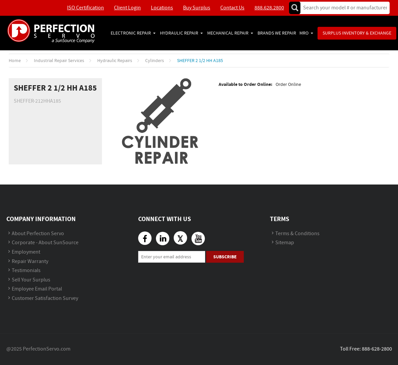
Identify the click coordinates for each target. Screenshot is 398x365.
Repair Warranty (30, 261)
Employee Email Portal (37, 289)
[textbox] (343, 8)
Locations (162, 7)
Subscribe (225, 257)
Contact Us (232, 7)
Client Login (127, 7)
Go (294, 8)
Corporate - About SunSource (45, 242)
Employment (26, 252)
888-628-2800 (377, 349)
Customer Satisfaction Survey (45, 298)
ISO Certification (85, 7)
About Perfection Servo (38, 233)
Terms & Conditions (297, 233)
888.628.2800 (269, 7)
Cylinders (154, 61)
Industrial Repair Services (59, 61)
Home (15, 61)
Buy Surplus (196, 7)
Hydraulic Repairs (114, 61)
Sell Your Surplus (31, 279)
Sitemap (284, 242)
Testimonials (26, 270)
